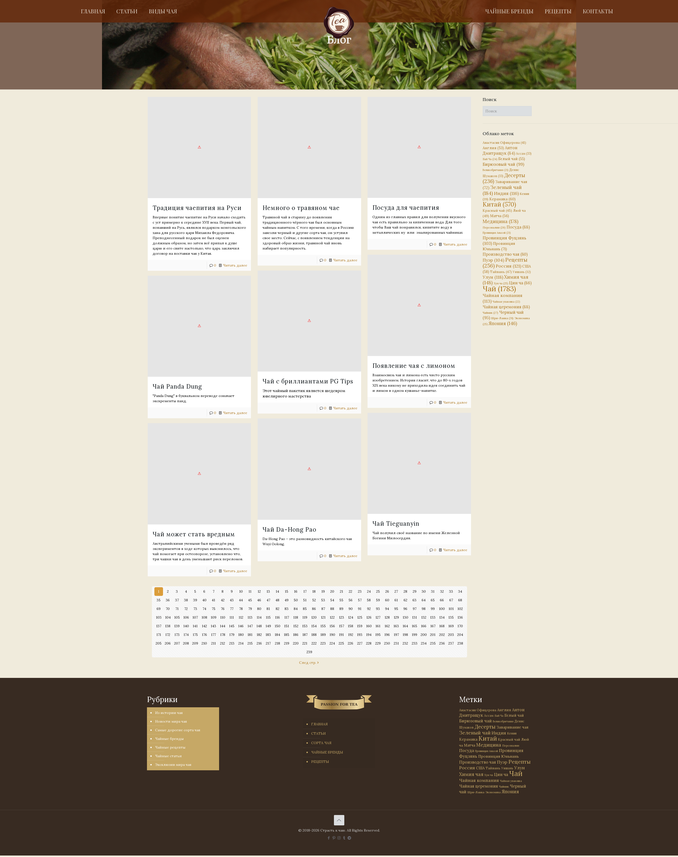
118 (295, 617)
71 (177, 608)
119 (304, 617)
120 (314, 617)
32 (442, 591)
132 (423, 617)
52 (314, 600)
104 (168, 617)
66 (442, 600)
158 (350, 626)
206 (168, 643)
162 (387, 626)
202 (442, 634)
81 (268, 608)
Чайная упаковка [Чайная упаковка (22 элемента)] (506, 301)
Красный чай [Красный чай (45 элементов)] (497, 210)
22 (350, 591)
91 (359, 608)
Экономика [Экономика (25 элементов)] (493, 792)
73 (195, 608)
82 (277, 608)
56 (350, 600)
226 (350, 643)
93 (378, 608)
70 (168, 608)
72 (186, 608)
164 (405, 626)
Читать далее (235, 265)
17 (305, 591)
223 (323, 643)
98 (424, 608)
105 (177, 617)
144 (222, 626)
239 (309, 652)
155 (323, 626)
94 (387, 608)
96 (405, 608)
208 (186, 643)
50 (296, 600)
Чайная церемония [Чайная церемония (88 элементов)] (506, 307)
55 (341, 600)
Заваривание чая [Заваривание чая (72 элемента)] (512, 727)
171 (158, 634)
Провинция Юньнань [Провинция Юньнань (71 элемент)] (498, 756)
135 (451, 617)
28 (405, 591)
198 (405, 634)
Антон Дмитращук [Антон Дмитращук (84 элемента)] (500, 150)
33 (451, 591)
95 (396, 608)
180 (241, 634)
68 (460, 600)
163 (396, 626)
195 (378, 634)
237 (451, 643)
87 (323, 608)
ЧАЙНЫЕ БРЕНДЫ (327, 752)
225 (341, 643)
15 (286, 591)
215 (250, 643)
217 (268, 643)
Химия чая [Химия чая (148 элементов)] (505, 280)
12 (259, 591)
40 (204, 600)
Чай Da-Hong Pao (279, 515)
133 (432, 617)
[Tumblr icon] (344, 838)
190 (332, 634)
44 (241, 600)
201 (432, 634)
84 (296, 608)
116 (277, 617)
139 (177, 626)
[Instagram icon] (339, 838)
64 (424, 600)
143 (213, 626)
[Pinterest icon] (334, 838)
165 (414, 626)
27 (396, 591)
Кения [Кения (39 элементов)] (511, 733)
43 (232, 600)
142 (204, 626)
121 (323, 617)
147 (250, 626)
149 (268, 626)
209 (195, 643)
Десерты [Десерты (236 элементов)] (485, 726)
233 (414, 643)
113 (250, 617)
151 (286, 626)
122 (332, 617)
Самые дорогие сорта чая (177, 730)
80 (259, 608)
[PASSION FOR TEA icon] (349, 838)
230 (387, 643)
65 (433, 600)
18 (314, 591)
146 (241, 626)
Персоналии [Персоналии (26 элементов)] (494, 227)
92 (369, 608)
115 (268, 617)
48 (277, 600)
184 (277, 634)
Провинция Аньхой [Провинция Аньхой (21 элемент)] (497, 232)
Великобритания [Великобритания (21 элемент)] (495, 170)
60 (387, 600)
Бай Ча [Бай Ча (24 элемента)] (490, 159)
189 (323, 634)
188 (314, 634)
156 (332, 626)
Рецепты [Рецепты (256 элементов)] (505, 262)
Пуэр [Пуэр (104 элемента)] (493, 260)
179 (231, 634)
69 (159, 608)
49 (286, 600)
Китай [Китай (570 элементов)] (499, 204)
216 (259, 643)
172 (167, 634)
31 (432, 591)
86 (314, 608)
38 (186, 600)
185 (286, 634)
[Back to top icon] (339, 820)
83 (286, 608)
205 (159, 643)
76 (223, 608)
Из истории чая (169, 713)
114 (259, 617)
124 (350, 617)
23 (359, 591)
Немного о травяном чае (290, 208)
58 (369, 600)
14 (277, 591)
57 (360, 600)
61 (396, 600)
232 (405, 643)
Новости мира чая (171, 721)
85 (305, 608)
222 (314, 643)
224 (332, 643)
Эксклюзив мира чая (173, 764)
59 (378, 600)
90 (351, 608)
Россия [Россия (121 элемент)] (508, 266)
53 (323, 600)
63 (414, 600)
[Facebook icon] (328, 838)
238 (460, 643)
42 (223, 600)
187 (305, 634)
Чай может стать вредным (194, 525)
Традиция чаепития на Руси (197, 208)
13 (268, 591)
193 (359, 634)
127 (377, 617)
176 (204, 634)
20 (332, 591)
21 (341, 591)
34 (460, 591)
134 (442, 617)
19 (323, 591)
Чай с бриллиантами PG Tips (297, 371)
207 (177, 643)
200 (424, 634)
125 (359, 617)
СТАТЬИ (318, 733)
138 (167, 626)
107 (195, 617)
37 (177, 600)
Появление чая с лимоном (392, 361)
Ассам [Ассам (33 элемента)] (524, 153)
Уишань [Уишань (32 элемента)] (522, 272)
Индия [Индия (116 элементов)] (506, 193)
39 (195, 600)
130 (405, 617)
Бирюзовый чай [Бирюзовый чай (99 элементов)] (503, 164)
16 (295, 591)
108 (204, 617)
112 (241, 617)
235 (432, 643)
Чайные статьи (168, 756)
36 (168, 600)
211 (213, 643)
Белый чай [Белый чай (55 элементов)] (511, 158)
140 (186, 626)
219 (286, 643)
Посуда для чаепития (384, 207)
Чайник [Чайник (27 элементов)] (490, 312)
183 (268, 634)
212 (222, 643)
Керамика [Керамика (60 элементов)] (502, 199)
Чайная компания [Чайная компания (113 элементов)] (479, 780)
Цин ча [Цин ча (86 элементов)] (520, 283)
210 (204, 643)
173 (176, 634)
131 (414, 617)
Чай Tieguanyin (374, 514)
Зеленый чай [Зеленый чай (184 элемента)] (502, 190)
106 (186, 617)
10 (241, 591)
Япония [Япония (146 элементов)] (503, 323)
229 (378, 643)
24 (369, 591)
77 (231, 608)
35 (159, 600)
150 (277, 626)
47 (268, 600)
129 (396, 617)
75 (213, 608)
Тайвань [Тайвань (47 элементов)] (501, 272)
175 (195, 634)
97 (414, 608)
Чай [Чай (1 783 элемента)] (499, 288)
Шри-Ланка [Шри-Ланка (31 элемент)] (502, 318)
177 (213, 634)
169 (451, 626)
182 (259, 634)
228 (368, 643)
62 (405, 600)
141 (195, 626)
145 (231, 626)
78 (241, 608)
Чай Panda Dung (177, 387)
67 (451, 600)
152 (295, 626)
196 (387, 634)
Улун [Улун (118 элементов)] (493, 277)
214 (241, 643)
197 (396, 634)
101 (451, 608)
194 (368, 634)
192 (350, 634)
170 (460, 626)
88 (332, 608)
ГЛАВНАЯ (319, 724)
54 (332, 600)
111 (231, 617)
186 (295, 634)
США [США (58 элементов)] (480, 768)
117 (286, 617)
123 (341, 617)
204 (460, 634)
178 (222, 634)
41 (213, 600)
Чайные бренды (169, 738)
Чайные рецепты (170, 747)
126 (368, 617)
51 (305, 600)
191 (341, 634)
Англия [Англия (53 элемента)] (493, 148)
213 (231, 643)
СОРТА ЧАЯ (321, 743)
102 (460, 608)
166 (423, 626)
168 (442, 626)
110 (222, 617)
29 (414, 591)
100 (442, 608)
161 (377, 626)
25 (378, 591)
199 (414, 634)
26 (387, 591)
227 (359, 643)
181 (249, 634)
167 (432, 626)
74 (204, 608)
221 (304, 643)
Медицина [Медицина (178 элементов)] (500, 221)
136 (460, 617)
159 (359, 626)
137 (158, 626)
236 (442, 643)
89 (341, 608)
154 (314, 626)
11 (249, 591)
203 (451, 634)
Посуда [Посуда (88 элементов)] (518, 227)
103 (158, 617)
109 (213, 617)
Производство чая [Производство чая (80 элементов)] (505, 254)
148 (259, 626)
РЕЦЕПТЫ (320, 761)
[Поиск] (507, 111)
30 (424, 591)
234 (423, 643)
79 (250, 608)
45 (250, 600)
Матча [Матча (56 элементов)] (499, 215)
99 (433, 608)
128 (387, 617)
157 (341, 626)
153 (305, 626)
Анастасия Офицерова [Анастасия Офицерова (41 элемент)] (504, 143)
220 (296, 643)
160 (369, 626)
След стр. (309, 662)
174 (186, 634)
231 (396, 643)
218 (277, 643)
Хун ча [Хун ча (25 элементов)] (501, 283)
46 (259, 600)
